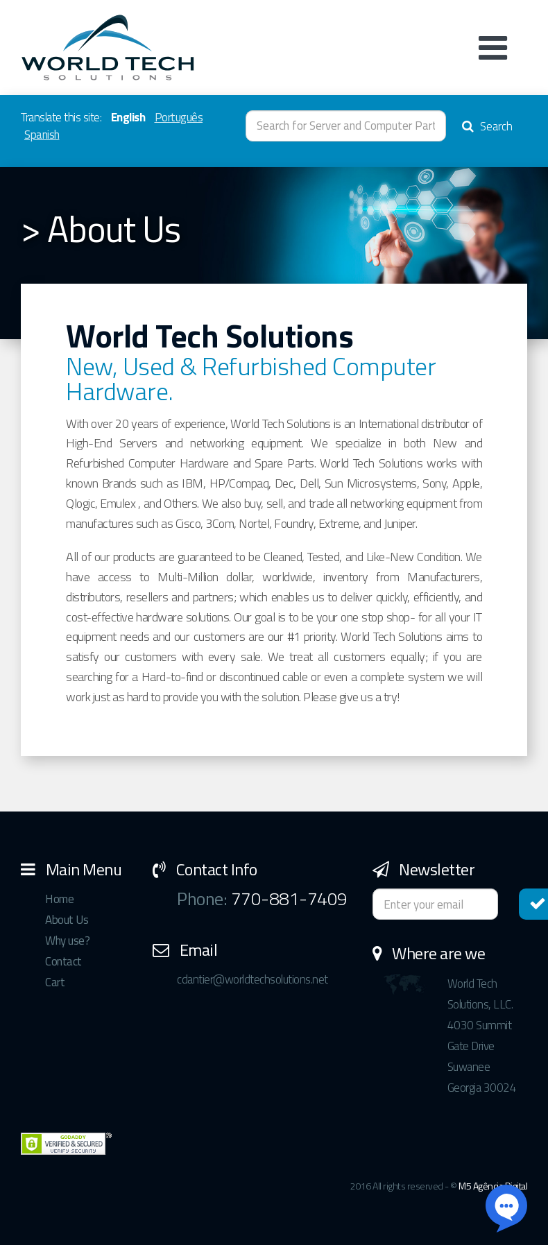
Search (487, 126)
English (128, 117)
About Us (66, 920)
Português (179, 117)
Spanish (42, 135)
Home (59, 899)
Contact (63, 961)
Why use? (67, 940)
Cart (55, 982)
